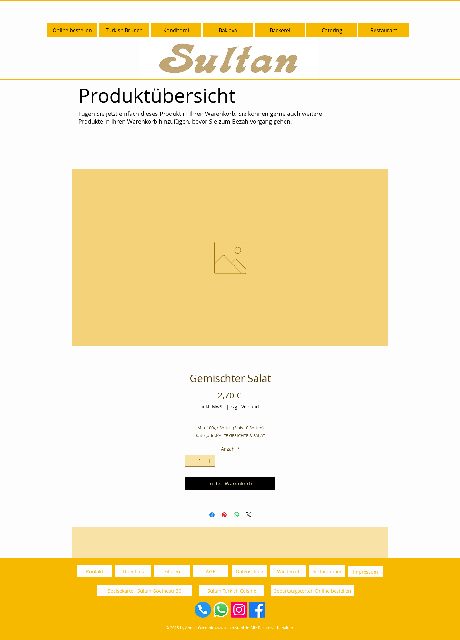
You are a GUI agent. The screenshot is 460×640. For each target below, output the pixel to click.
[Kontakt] (94, 571)
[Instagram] (239, 610)
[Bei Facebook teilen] (212, 515)
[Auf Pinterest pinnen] (224, 515)
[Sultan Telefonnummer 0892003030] (203, 610)
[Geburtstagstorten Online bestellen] (312, 590)
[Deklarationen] (327, 571)
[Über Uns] (133, 571)
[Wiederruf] (288, 571)
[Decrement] (190, 460)
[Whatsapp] (221, 610)
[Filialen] (172, 571)
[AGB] (210, 571)
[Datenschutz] (249, 571)
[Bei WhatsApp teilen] (236, 515)
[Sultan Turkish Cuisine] (231, 590)
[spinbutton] (200, 460)
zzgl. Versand (244, 407)
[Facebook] (257, 610)
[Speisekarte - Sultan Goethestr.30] (144, 590)
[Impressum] (365, 571)
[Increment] (210, 460)
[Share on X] (249, 515)
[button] (176, 30)
